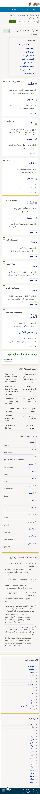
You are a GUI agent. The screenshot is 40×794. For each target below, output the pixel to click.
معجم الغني (29, 48)
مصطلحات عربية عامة (25, 70)
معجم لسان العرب (26, 66)
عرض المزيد (33, 113)
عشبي (31, 442)
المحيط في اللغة (27, 59)
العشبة (31, 515)
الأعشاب (30, 529)
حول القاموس (11, 9)
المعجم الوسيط (28, 55)
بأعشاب (30, 522)
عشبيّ (31, 464)
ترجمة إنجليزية (28, 73)
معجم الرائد (29, 52)
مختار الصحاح (28, 63)
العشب (30, 471)
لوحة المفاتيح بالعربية (28, 9)
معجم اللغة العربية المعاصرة (23, 45)
